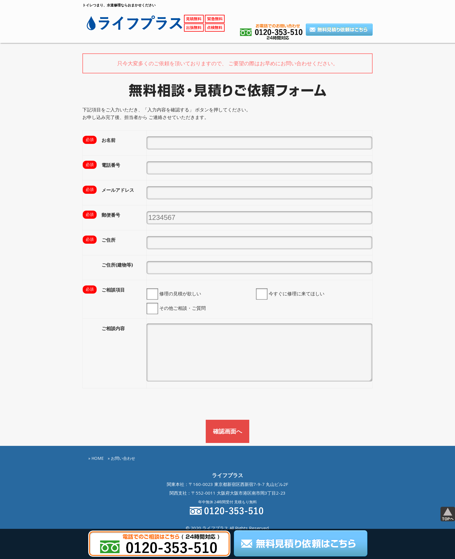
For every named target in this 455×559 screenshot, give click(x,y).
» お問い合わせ (121, 427)
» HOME (96, 427)
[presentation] (126, 374)
